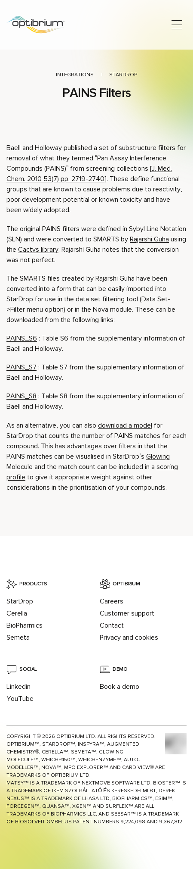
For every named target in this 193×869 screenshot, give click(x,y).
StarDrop (123, 75)
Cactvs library (38, 249)
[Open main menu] (177, 24)
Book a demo (119, 686)
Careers (111, 601)
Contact (112, 625)
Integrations (75, 75)
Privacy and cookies (129, 637)
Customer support (127, 613)
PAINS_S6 (21, 338)
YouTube (20, 698)
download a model (125, 425)
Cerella (16, 613)
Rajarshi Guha (149, 239)
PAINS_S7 (21, 367)
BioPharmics (24, 625)
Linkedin (18, 686)
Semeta (18, 637)
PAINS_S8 (21, 396)
